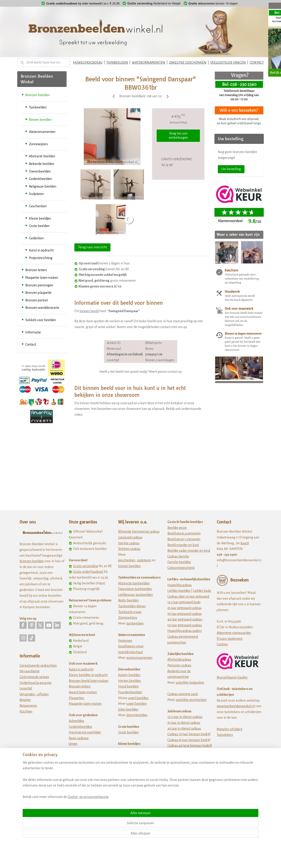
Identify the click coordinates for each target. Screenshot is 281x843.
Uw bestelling (231, 169)
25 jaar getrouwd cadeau (184, 608)
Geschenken (38, 206)
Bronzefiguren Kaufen (232, 677)
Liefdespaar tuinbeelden (135, 595)
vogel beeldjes (138, 698)
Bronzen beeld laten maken (88, 681)
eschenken (127, 560)
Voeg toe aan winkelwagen (178, 135)
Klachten (25, 711)
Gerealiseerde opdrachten (38, 665)
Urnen (73, 744)
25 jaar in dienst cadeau (183, 722)
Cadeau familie (178, 556)
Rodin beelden (128, 600)
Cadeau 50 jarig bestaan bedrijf (189, 751)
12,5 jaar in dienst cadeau (184, 717)
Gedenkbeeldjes (80, 726)
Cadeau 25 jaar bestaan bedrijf (188, 740)
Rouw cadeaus (79, 738)
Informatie (33, 332)
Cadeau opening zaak (182, 694)
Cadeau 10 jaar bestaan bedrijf (188, 734)
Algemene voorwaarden (234, 633)
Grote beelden (39, 226)
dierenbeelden (136, 715)
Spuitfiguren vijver (131, 646)
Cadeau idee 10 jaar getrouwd (188, 596)
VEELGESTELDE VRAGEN (228, 62)
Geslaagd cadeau (130, 537)
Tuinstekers (225, 735)
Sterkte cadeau (128, 543)
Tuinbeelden (38, 107)
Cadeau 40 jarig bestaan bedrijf (189, 745)
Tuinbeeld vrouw (129, 612)
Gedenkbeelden (40, 179)
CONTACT (257, 62)
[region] (111, 817)
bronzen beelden (31, 561)
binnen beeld (89, 311)
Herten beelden (129, 681)
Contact (30, 344)
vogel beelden (136, 703)
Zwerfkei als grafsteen (85, 755)
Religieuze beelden (42, 186)
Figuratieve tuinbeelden (135, 589)
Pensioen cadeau (179, 665)
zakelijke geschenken (191, 700)
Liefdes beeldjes (178, 590)
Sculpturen (36, 194)
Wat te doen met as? (83, 749)
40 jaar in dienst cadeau (184, 728)
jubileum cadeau (187, 757)
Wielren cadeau (129, 549)
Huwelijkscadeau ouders (184, 631)
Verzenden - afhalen (34, 694)
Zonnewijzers (38, 144)
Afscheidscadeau (179, 659)
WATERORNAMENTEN (148, 62)
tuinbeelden (135, 623)
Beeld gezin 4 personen (184, 533)
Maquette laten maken (41, 277)
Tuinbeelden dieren (132, 606)
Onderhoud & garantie (35, 683)
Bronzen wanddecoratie (42, 307)
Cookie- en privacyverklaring (82, 834)
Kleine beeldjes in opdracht (88, 675)
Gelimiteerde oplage (34, 677)
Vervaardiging (29, 671)
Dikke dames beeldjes (134, 767)
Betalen (25, 700)
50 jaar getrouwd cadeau (184, 625)
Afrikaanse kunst (130, 749)
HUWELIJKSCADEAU (87, 62)
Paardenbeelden (130, 692)
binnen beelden (129, 566)
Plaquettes (76, 698)
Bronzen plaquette (38, 292)
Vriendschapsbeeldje (133, 778)
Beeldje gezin (177, 528)
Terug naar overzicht (92, 247)
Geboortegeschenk (181, 568)
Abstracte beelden (42, 156)
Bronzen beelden (37, 95)
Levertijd (25, 688)
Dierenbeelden (40, 171)
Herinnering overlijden (85, 732)
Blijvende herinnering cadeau (139, 531)
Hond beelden (128, 686)
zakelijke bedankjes (190, 682)
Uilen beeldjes (128, 709)
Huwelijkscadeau (179, 585)
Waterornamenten (42, 132)
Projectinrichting (40, 258)
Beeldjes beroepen (131, 761)
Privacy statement (229, 638)
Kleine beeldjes (40, 218)
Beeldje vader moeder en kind (188, 550)
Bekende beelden (41, 164)
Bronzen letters (36, 270)
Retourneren (28, 705)
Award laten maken (83, 692)
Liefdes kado (202, 590)
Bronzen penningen (39, 285)
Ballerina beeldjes (131, 755)
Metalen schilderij (229, 729)
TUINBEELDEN (117, 62)
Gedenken (36, 238)
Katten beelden (129, 675)
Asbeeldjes (76, 721)
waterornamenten (139, 657)
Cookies (222, 644)
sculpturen (144, 560)
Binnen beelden (40, 119)
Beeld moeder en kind (183, 545)
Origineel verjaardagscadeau (187, 774)
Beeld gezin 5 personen (183, 539)
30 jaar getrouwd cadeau (184, 614)
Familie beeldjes (179, 562)
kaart (244, 543)
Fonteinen (125, 640)
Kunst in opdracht (41, 250)
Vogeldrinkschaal (130, 652)
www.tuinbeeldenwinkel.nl (236, 706)
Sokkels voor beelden (40, 320)
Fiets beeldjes (128, 772)
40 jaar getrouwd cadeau (184, 619)
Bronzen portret (36, 300)
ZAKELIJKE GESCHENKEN (187, 62)
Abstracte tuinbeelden (134, 583)
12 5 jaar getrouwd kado (184, 602)
